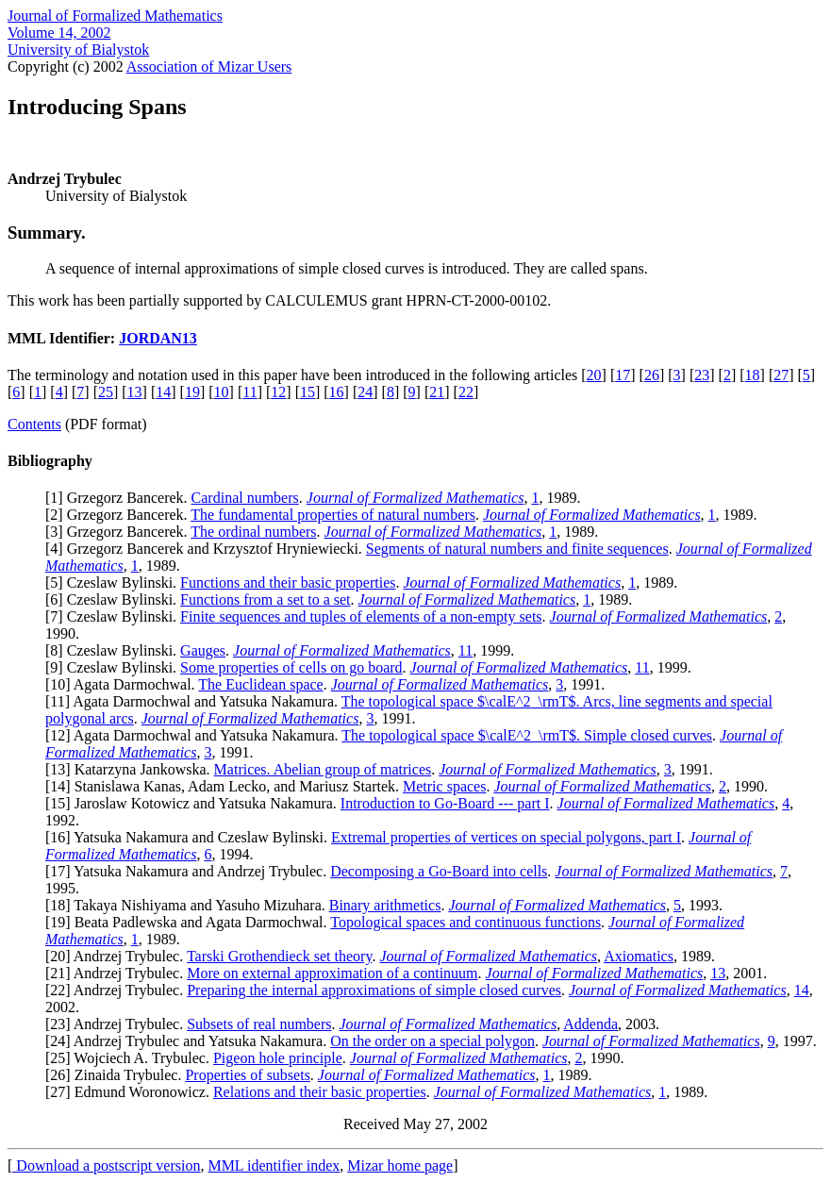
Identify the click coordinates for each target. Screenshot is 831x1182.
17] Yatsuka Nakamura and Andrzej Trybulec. (190, 871)
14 (163, 392)
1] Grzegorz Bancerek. (120, 498)
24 (365, 392)
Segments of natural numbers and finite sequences (517, 549)
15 (307, 392)
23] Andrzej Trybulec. (118, 1024)
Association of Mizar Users (209, 66)
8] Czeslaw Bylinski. (115, 650)
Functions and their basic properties (287, 582)
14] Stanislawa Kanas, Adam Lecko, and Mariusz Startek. (226, 786)
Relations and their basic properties (319, 1092)
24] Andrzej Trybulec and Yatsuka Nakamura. (190, 1041)
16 (336, 392)
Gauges (202, 650)
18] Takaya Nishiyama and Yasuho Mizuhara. (189, 905)
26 (651, 375)
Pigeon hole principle (277, 1058)
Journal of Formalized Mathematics (115, 16)
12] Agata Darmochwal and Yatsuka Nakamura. (195, 735)
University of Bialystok (78, 50)
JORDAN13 (158, 338)
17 (622, 375)
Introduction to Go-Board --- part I (445, 803)
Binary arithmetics (385, 905)
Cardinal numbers (245, 498)
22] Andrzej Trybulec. (118, 990)
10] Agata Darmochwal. (124, 684)
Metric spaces (444, 786)
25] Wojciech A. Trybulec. (131, 1058)
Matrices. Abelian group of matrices (323, 769)
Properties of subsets (247, 1075)
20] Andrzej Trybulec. (118, 956)
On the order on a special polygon (432, 1041)
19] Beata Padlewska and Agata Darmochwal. (190, 922)
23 (701, 375)
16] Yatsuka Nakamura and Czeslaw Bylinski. (190, 837)
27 (781, 375)
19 (192, 392)
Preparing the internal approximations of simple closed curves (374, 990)
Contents (34, 424)
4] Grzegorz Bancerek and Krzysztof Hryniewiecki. (208, 549)
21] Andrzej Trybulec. (118, 973)
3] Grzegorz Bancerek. (120, 532)
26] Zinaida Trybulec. (117, 1075)
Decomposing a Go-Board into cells (438, 871)
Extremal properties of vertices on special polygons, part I (506, 837)
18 (752, 375)
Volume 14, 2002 (59, 33)
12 (278, 392)
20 (594, 375)
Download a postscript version (106, 1165)
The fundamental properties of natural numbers (333, 515)
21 (436, 392)
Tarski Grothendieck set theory (279, 956)
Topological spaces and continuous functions (465, 922)
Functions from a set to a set (265, 599)
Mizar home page (400, 1165)
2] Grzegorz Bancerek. (120, 515)
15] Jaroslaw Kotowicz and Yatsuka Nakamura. (195, 803)
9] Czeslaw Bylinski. (115, 667)
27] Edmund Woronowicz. (131, 1092)
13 (134, 392)
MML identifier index (274, 1165)
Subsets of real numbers (259, 1024)
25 (105, 392)
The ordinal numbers (253, 532)
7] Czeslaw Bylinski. (115, 616)
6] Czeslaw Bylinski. (115, 599)
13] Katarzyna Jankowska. (131, 769)
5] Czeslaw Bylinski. (115, 582)
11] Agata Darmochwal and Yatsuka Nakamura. (195, 701)
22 (466, 392)
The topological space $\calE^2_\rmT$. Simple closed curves (526, 735)
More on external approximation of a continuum (332, 973)
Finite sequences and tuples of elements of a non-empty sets (360, 616)
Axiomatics (638, 956)
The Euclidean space (260, 684)
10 (221, 392)
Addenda (590, 1024)
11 (249, 392)
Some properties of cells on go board (291, 667)
